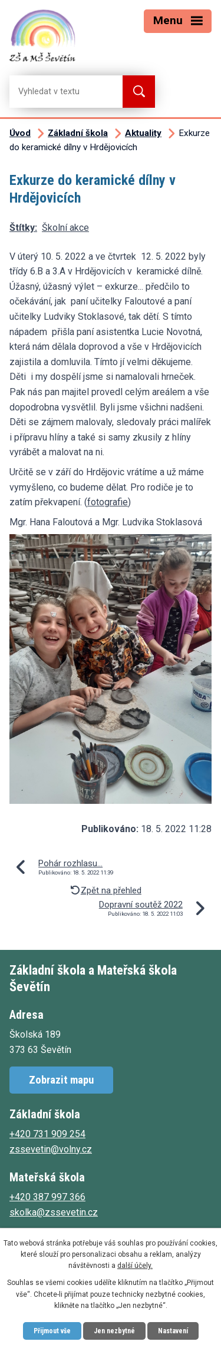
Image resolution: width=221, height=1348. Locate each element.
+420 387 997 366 (47, 1197)
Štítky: (23, 227)
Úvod (20, 133)
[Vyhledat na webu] (56, 91)
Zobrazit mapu (61, 1080)
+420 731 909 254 (47, 1134)
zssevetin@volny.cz (50, 1149)
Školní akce (65, 227)
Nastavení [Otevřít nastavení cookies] (173, 1331)
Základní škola (78, 133)
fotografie (107, 502)
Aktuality (143, 133)
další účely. (135, 1265)
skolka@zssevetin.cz (53, 1212)
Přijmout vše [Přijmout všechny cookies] (52, 1331)
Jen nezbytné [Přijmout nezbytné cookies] (114, 1331)
